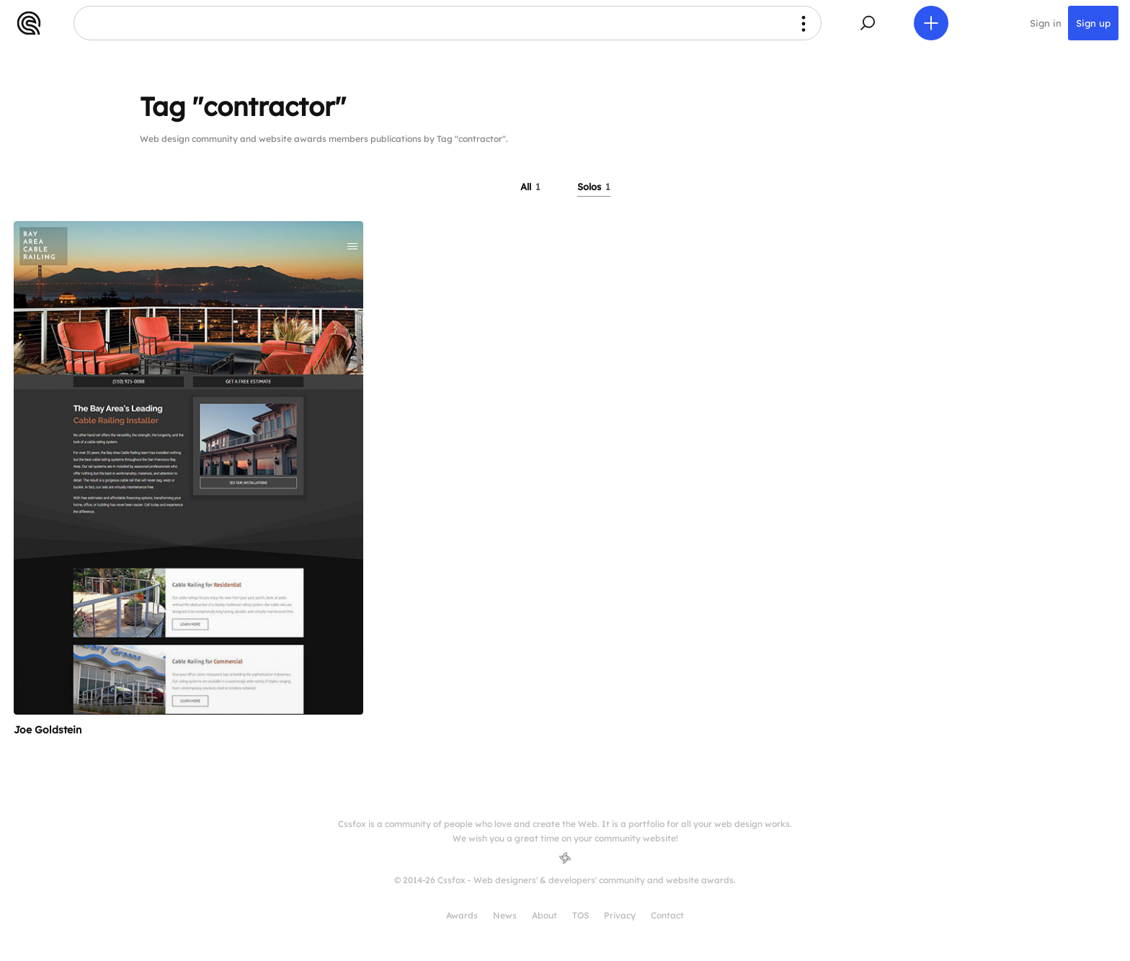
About (544, 915)
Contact (667, 915)
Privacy (620, 915)
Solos (593, 186)
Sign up (1093, 23)
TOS (580, 915)
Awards (462, 915)
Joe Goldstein (47, 729)
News (505, 915)
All (530, 186)
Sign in (1046, 23)
